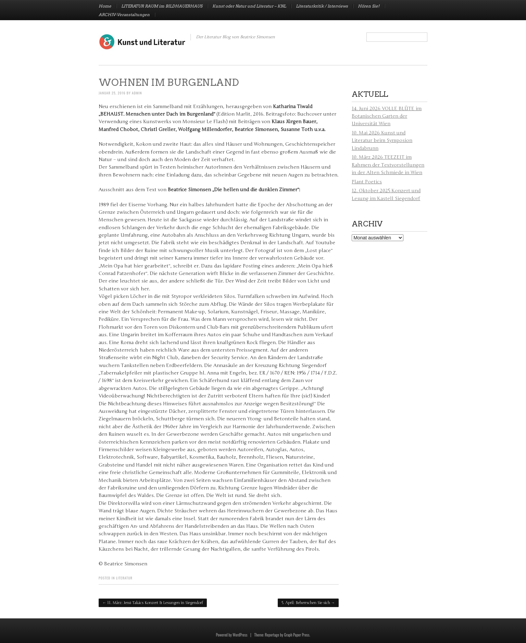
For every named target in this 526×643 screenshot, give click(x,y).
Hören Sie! (368, 6)
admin (137, 92)
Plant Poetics (367, 182)
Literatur (124, 577)
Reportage (272, 635)
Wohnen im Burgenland (169, 82)
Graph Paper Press (296, 635)
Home (105, 6)
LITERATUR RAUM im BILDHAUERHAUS (161, 6)
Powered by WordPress (231, 635)
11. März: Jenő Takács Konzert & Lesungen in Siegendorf (152, 603)
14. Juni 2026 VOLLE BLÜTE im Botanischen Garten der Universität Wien (387, 116)
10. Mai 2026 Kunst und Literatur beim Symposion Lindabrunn (382, 140)
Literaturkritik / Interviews (322, 6)
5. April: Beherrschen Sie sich (308, 603)
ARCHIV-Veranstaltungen (124, 15)
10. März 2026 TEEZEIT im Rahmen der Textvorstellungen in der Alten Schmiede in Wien (388, 164)
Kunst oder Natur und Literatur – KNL (249, 6)
